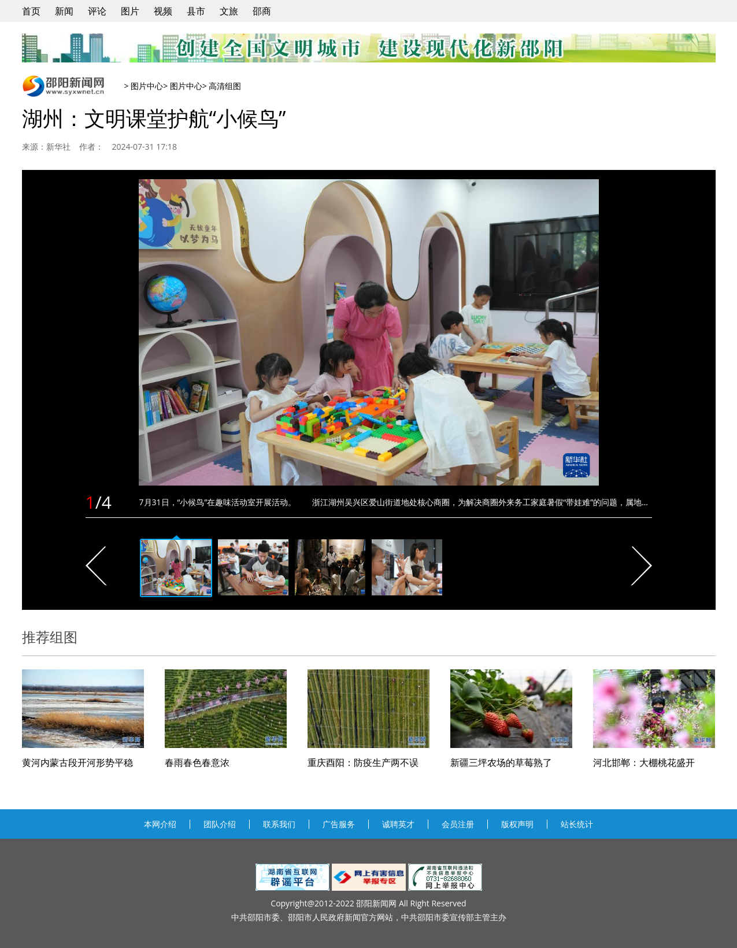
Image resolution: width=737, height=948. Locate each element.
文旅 (229, 11)
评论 (97, 11)
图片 (130, 11)
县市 (196, 11)
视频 (163, 11)
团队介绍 (219, 824)
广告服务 (339, 824)
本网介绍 (160, 824)
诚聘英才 (398, 824)
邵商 (262, 11)
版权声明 (517, 824)
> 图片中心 (144, 85)
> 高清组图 (222, 85)
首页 (31, 11)
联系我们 (279, 824)
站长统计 (577, 824)
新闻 (64, 11)
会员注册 (458, 824)
